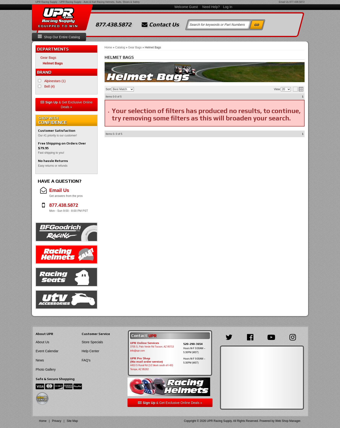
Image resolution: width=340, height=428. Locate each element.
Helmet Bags (53, 63)
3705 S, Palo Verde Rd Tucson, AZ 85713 (152, 346)
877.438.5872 (297, 1)
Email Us (284, 1)
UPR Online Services (144, 343)
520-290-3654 (193, 344)
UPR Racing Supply (46, 1)
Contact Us (160, 24)
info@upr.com (137, 350)
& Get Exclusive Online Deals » (66, 104)
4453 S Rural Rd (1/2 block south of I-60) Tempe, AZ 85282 (151, 367)
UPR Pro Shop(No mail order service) (146, 360)
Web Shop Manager (287, 421)
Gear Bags (48, 57)
